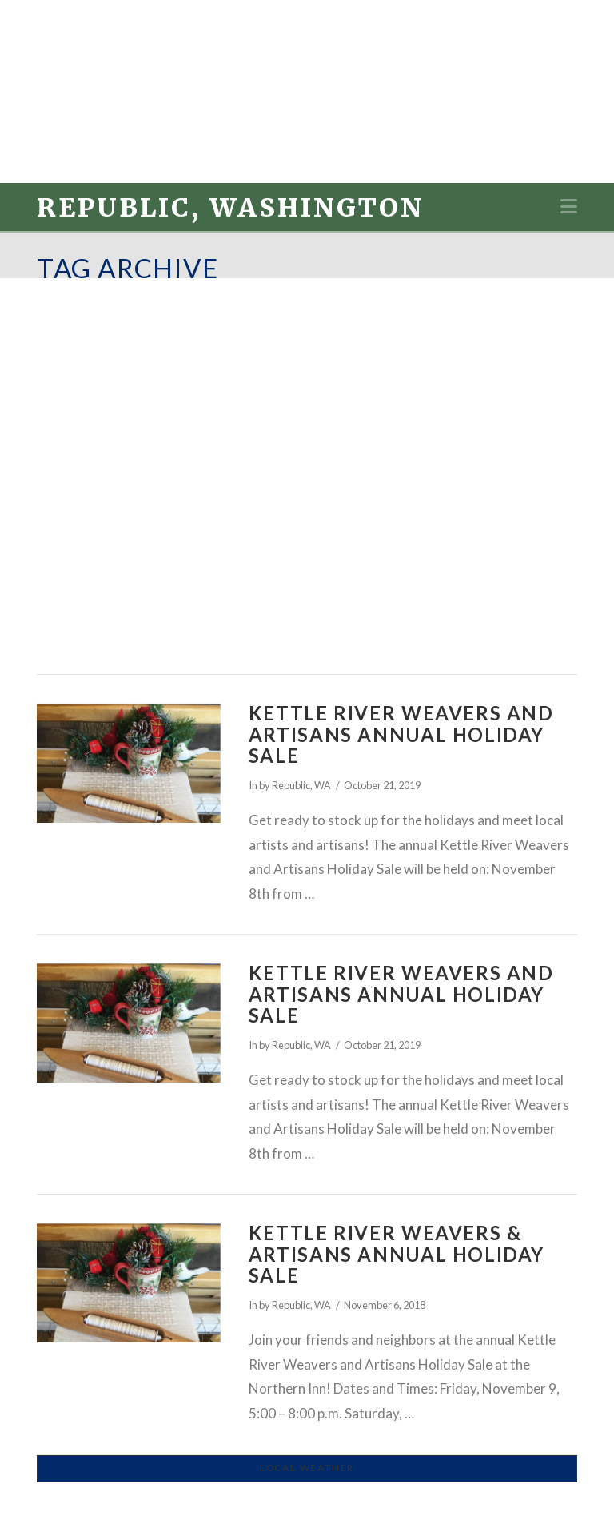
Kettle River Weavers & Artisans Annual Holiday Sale (396, 1254)
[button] (568, 206)
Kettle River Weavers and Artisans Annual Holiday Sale (401, 734)
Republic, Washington (230, 208)
